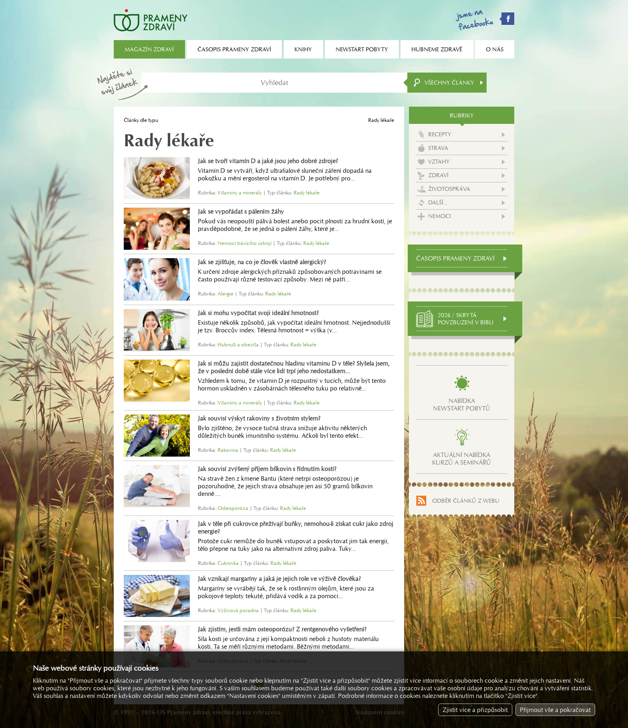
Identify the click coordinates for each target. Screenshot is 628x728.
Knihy (303, 49)
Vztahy (439, 161)
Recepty (439, 134)
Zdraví (438, 175)
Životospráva (449, 188)
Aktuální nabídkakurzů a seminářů (461, 458)
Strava (438, 148)
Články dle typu (141, 120)
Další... (437, 202)
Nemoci (439, 216)
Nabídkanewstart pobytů (461, 404)
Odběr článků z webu (465, 500)
